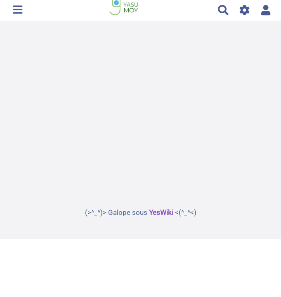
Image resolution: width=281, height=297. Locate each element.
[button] (266, 10)
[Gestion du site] (245, 10)
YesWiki (161, 212)
